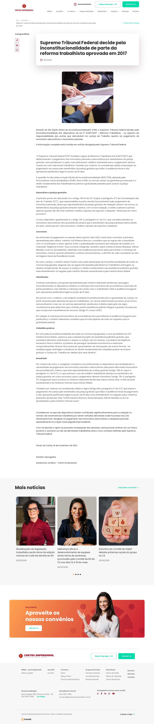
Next (141, 536)
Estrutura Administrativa (70, 679)
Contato (135, 11)
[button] (51, 11)
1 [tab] (73, 574)
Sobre (63, 673)
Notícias (125, 11)
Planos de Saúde (112, 673)
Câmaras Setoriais (93, 673)
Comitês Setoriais (92, 676)
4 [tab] (80, 574)
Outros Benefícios (113, 679)
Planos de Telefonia (113, 676)
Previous (13, 536)
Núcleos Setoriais (92, 679)
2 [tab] (75, 574)
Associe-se (130, 4)
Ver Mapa (41, 696)
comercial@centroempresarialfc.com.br (75, 697)
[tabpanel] (35, 529)
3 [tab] (78, 574)
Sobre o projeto (27, 673)
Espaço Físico (66, 676)
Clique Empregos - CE (108, 4)
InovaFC (51, 673)
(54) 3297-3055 (27, 696)
